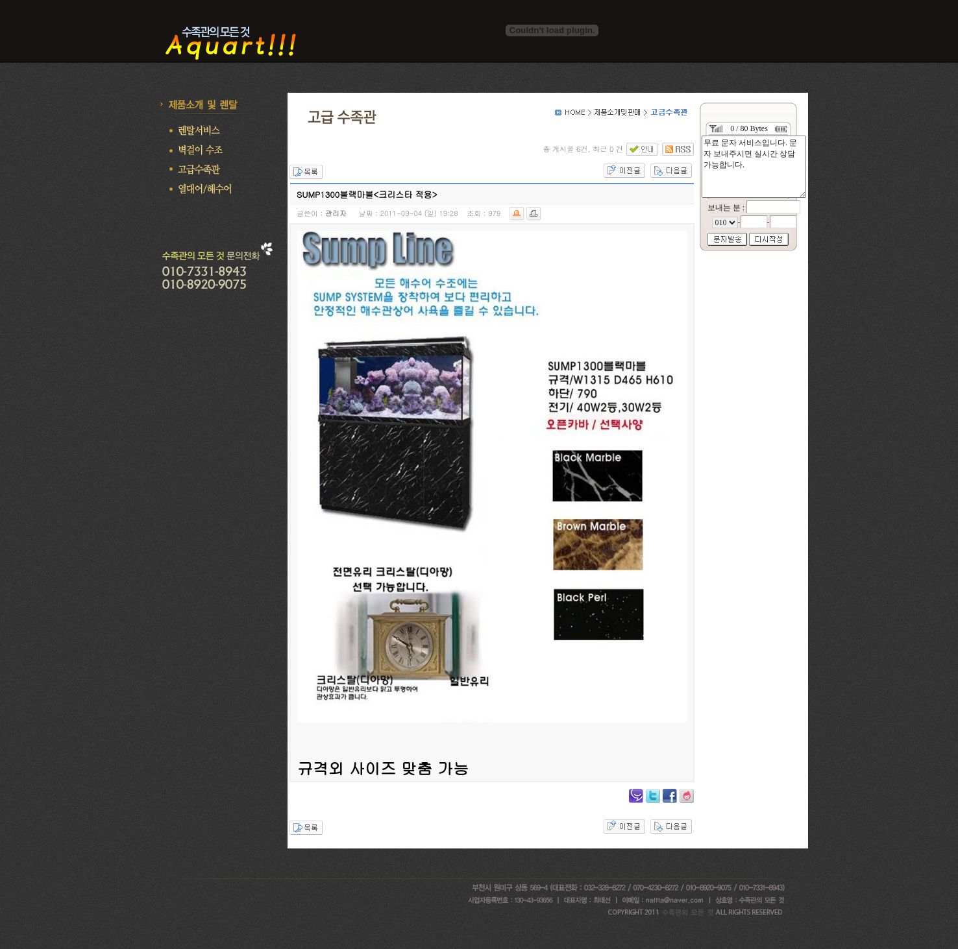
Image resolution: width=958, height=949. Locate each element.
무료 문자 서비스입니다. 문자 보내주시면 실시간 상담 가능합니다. (754, 167)
